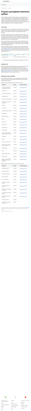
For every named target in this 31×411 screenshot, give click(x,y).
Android (2, 403)
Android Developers (4, 8)
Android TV (22, 408)
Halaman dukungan (23, 93)
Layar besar (23, 402)
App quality (3, 4)
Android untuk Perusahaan (5, 404)
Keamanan (2, 406)
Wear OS (22, 403)
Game (12, 402)
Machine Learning (14, 403)
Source (2, 407)
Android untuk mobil (24, 406)
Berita (2, 409)
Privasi (12, 408)
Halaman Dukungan (23, 87)
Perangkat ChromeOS (24, 405)
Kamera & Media (13, 406)
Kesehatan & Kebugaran (14, 405)
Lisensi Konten (27, 207)
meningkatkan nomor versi (7, 48)
